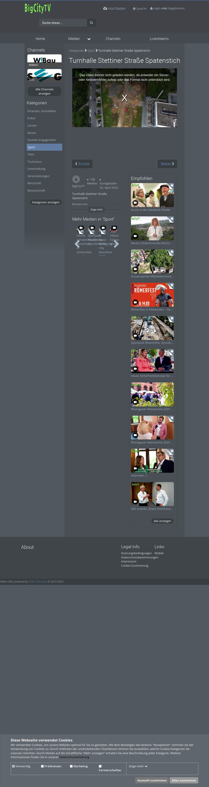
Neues (31, 133)
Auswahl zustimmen (152, 780)
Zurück (82, 163)
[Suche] (91, 22)
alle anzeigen (162, 521)
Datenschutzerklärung (74, 757)
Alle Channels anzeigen (44, 91)
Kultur (31, 118)
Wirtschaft (34, 183)
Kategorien (76, 50)
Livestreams (159, 38)
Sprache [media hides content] (140, 8)
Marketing (79, 766)
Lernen (32, 125)
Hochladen (114, 8)
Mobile (159, 553)
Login (157, 8)
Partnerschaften (110, 768)
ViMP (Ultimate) (37, 581)
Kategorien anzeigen (45, 202)
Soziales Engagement (41, 140)
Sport (31, 147)
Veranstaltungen (38, 176)
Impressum (129, 561)
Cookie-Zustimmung (134, 566)
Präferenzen (51, 766)
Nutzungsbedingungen (136, 553)
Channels (113, 38)
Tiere (30, 154)
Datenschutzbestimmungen (139, 557)
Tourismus (34, 162)
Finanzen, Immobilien (41, 111)
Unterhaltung (36, 169)
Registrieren (176, 8)
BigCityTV (78, 186)
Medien (74, 38)
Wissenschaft (36, 190)
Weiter (167, 163)
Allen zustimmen (184, 780)
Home (40, 38)
